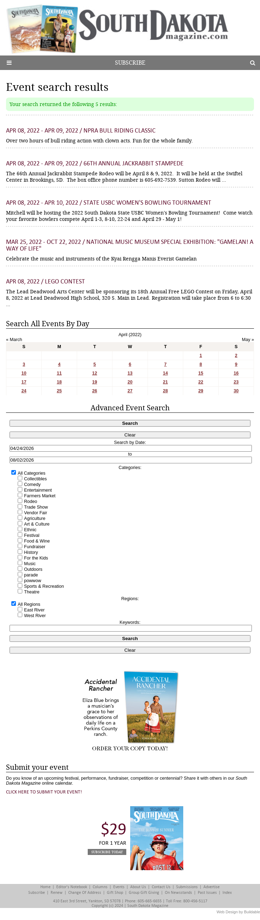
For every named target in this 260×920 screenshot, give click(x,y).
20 (129, 382)
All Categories (31, 473)
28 (165, 390)
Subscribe (130, 62)
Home (45, 887)
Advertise (211, 887)
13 (129, 373)
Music (30, 563)
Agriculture (34, 518)
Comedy (32, 484)
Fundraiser (34, 546)
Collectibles (35, 478)
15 (200, 373)
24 (23, 390)
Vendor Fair (35, 512)
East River (34, 610)
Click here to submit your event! (44, 792)
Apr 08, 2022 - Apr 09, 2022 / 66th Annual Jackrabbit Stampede (95, 163)
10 (23, 373)
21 (165, 382)
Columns (100, 887)
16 (235, 373)
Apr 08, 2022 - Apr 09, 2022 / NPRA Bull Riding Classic (81, 130)
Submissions (187, 887)
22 (200, 382)
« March (14, 339)
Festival (31, 535)
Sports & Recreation (44, 586)
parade (31, 575)
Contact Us (161, 887)
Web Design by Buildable (238, 912)
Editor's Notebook (71, 887)
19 (94, 382)
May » (248, 339)
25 (59, 390)
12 (94, 373)
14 (165, 373)
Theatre (31, 592)
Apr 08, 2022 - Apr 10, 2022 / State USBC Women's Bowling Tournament (108, 202)
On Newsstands (178, 892)
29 (200, 390)
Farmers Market (40, 495)
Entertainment (38, 490)
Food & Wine (37, 541)
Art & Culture (37, 524)
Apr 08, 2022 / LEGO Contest (45, 281)
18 (59, 382)
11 (59, 373)
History (31, 552)
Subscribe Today (107, 852)
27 (129, 390)
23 (235, 382)
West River (35, 615)
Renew (57, 892)
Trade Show (36, 507)
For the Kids (36, 558)
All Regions (29, 604)
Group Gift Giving (144, 892)
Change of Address (84, 892)
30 (235, 390)
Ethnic (30, 529)
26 (94, 390)
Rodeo (30, 501)
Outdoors (33, 569)
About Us (138, 887)
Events (119, 887)
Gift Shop (115, 892)
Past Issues (207, 892)
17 (23, 382)
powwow (32, 580)
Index (227, 892)
